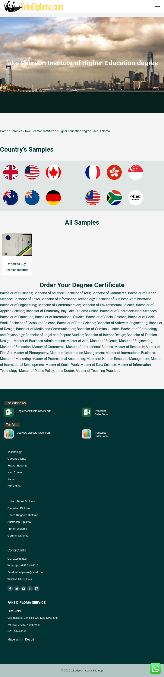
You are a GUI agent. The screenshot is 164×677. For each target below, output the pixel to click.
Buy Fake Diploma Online (79, 311)
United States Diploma (21, 501)
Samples (16, 131)
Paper (11, 479)
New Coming (15, 472)
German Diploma (17, 535)
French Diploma (17, 528)
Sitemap (98, 670)
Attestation (13, 486)
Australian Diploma (19, 521)
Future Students (17, 465)
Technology (14, 451)
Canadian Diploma (18, 508)
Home (4, 131)
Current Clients (16, 458)
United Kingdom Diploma (22, 515)
